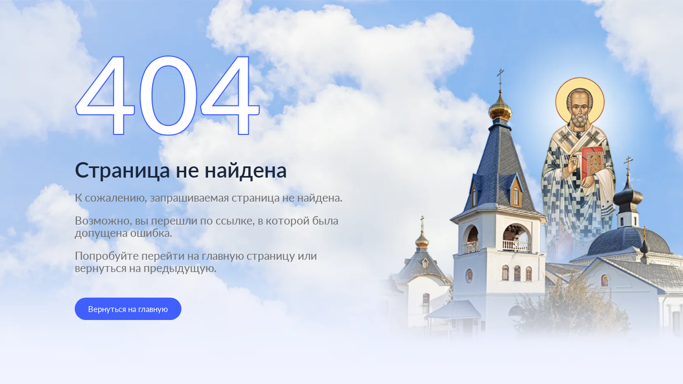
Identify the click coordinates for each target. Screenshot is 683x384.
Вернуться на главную (128, 309)
